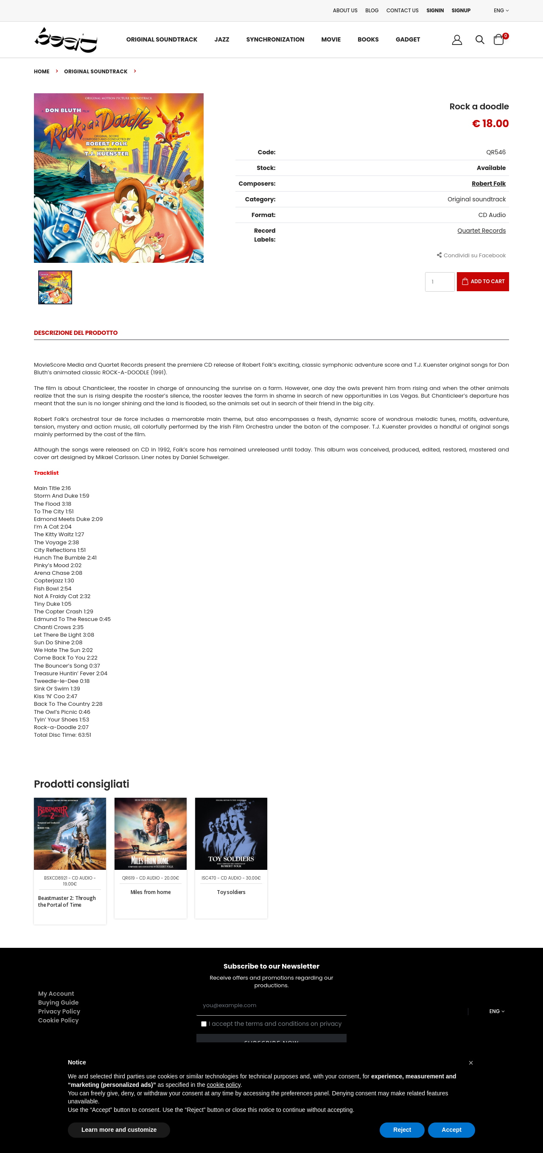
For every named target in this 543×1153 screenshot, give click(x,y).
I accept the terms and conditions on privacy (275, 1024)
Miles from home (151, 892)
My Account (56, 993)
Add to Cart (488, 281)
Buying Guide (58, 1002)
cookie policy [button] (224, 1084)
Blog (371, 10)
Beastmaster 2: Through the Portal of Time (67, 901)
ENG (499, 10)
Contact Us (402, 10)
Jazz (222, 39)
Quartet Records (482, 230)
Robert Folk (489, 183)
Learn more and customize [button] (119, 1129)
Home (42, 71)
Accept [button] (452, 1129)
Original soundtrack (96, 71)
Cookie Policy (58, 1020)
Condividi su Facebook (471, 255)
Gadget (408, 39)
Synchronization (275, 39)
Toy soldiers (231, 892)
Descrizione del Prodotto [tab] (76, 333)
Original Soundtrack (162, 39)
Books (368, 39)
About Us (345, 10)
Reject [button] (402, 1129)
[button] (480, 39)
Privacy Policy (59, 1011)
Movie (331, 39)
